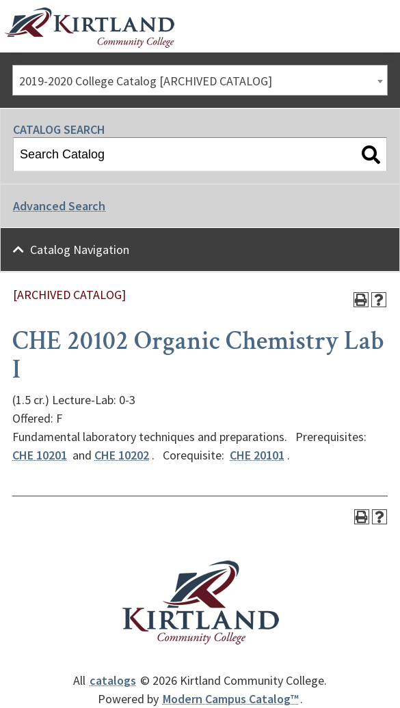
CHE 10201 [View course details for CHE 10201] (39, 455)
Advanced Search (59, 206)
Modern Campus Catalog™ (231, 699)
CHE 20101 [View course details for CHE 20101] (257, 455)
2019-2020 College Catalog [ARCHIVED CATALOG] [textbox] (145, 81)
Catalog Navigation (79, 249)
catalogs (113, 680)
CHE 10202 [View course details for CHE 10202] (121, 455)
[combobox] (200, 80)
